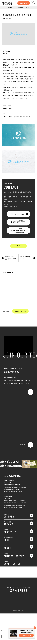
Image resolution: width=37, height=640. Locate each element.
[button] (4, 311)
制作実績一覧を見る (20, 311)
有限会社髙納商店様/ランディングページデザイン (26, 258)
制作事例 (10, 7)
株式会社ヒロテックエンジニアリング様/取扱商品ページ (10, 258)
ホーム (4, 7)
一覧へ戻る (18, 246)
